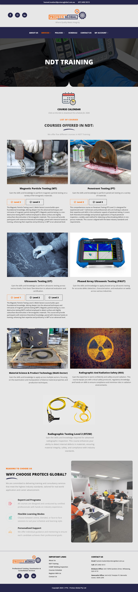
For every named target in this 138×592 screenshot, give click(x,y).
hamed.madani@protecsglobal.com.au (107, 561)
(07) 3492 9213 (98, 565)
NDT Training (53, 564)
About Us (33, 33)
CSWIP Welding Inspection (58, 567)
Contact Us (86, 33)
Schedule (72, 33)
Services (46, 33)
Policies (60, 33)
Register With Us (55, 573)
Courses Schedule (55, 570)
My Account (101, 33)
